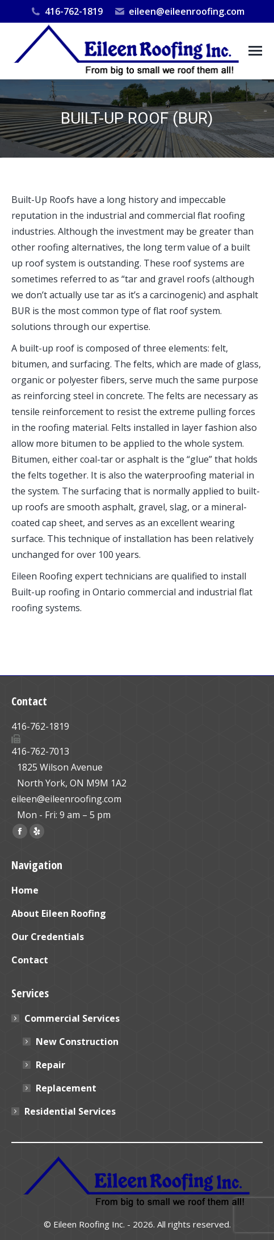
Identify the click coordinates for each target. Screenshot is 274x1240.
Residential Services (70, 1111)
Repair (50, 1065)
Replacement (66, 1088)
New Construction (77, 1041)
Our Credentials (47, 936)
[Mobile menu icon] (255, 51)
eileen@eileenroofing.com (179, 11)
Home (25, 890)
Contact (29, 960)
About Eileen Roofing (58, 913)
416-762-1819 (65, 11)
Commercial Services (66, 1018)
